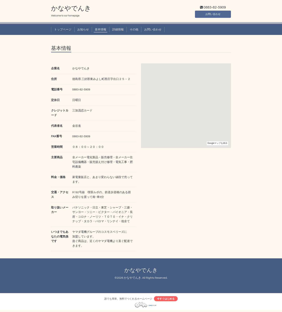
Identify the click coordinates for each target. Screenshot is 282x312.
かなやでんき (71, 9)
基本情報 (100, 30)
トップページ (62, 30)
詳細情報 (118, 30)
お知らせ (83, 30)
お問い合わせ (213, 14)
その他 (134, 30)
